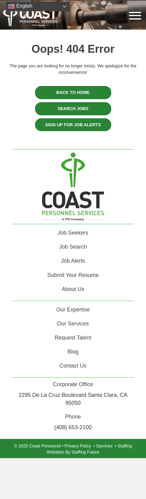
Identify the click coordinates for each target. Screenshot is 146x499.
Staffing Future (85, 452)
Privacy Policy (78, 445)
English (20, 6)
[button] (133, 16)
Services (104, 445)
